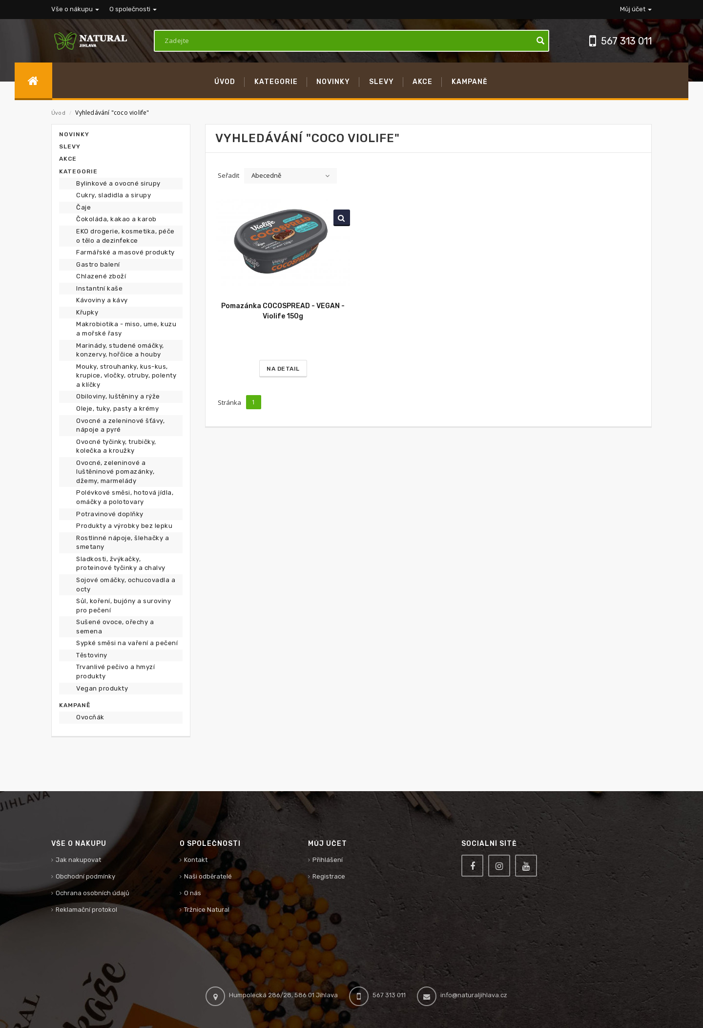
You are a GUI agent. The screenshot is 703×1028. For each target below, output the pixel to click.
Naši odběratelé (208, 876)
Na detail (283, 368)
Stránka (229, 402)
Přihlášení (327, 859)
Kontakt (195, 859)
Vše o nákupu (75, 9)
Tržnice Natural (206, 909)
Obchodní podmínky (85, 876)
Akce (68, 158)
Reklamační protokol (86, 909)
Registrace (328, 876)
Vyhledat (340, 218)
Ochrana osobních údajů (92, 893)
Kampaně (74, 705)
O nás (192, 893)
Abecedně (266, 175)
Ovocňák (90, 717)
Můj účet (636, 9)
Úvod (58, 112)
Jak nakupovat (78, 859)
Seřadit (228, 175)
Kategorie (78, 171)
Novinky (74, 134)
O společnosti (133, 9)
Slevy (70, 146)
